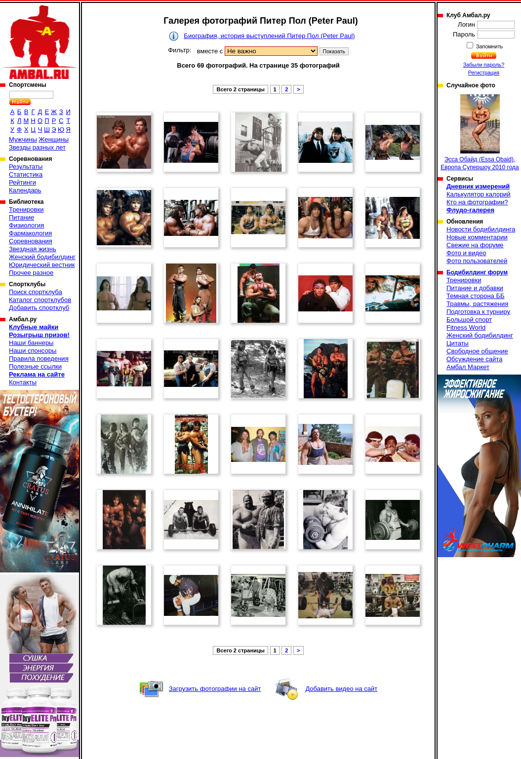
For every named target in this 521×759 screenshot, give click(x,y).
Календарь (25, 190)
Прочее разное (31, 272)
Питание (21, 217)
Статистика (25, 174)
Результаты (25, 166)
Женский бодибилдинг (42, 257)
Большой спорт (469, 319)
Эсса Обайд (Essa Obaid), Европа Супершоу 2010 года (480, 132)
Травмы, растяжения (477, 303)
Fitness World (465, 327)
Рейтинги (22, 182)
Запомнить (489, 46)
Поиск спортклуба (35, 292)
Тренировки (26, 209)
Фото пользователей (476, 261)
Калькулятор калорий (478, 194)
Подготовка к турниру (478, 311)
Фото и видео (466, 253)
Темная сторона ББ (475, 296)
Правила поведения (39, 358)
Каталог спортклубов (40, 300)
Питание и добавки (474, 288)
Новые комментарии (477, 237)
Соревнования (30, 241)
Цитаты (457, 343)
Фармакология (30, 233)
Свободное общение (477, 351)
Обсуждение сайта (474, 359)
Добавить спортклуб (39, 307)
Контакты (23, 382)
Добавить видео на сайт (341, 688)
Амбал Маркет (467, 367)
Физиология (26, 225)
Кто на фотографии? (477, 202)
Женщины (54, 139)
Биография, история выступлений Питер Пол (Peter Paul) (269, 35)
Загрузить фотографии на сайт (215, 688)
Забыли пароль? (484, 65)
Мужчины (23, 139)
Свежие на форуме (475, 245)
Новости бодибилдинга (480, 229)
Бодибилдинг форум (477, 272)
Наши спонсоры (32, 350)
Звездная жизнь (32, 249)
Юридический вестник (42, 264)
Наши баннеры (31, 342)
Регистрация (483, 73)
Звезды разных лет (37, 147)
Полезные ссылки (35, 366)
